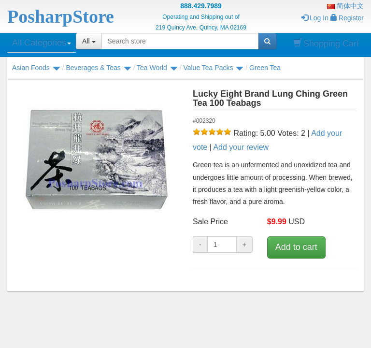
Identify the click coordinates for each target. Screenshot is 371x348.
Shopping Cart (326, 43)
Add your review (241, 147)
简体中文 (345, 6)
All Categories (41, 42)
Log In (314, 18)
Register (347, 18)
